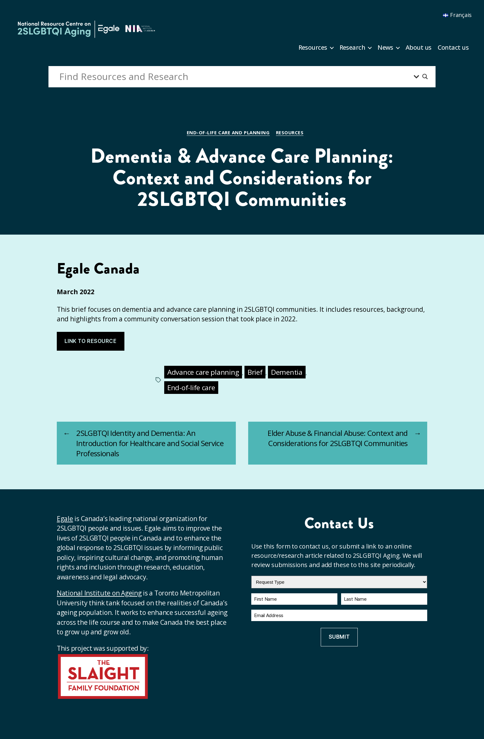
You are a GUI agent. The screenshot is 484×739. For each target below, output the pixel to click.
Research (352, 47)
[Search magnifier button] (425, 76)
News (385, 47)
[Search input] (235, 76)
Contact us (453, 47)
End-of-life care (191, 387)
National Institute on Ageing (99, 593)
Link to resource (90, 341)
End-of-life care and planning (228, 133)
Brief (255, 372)
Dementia (286, 372)
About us (419, 47)
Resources (312, 47)
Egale (65, 518)
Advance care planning (203, 372)
